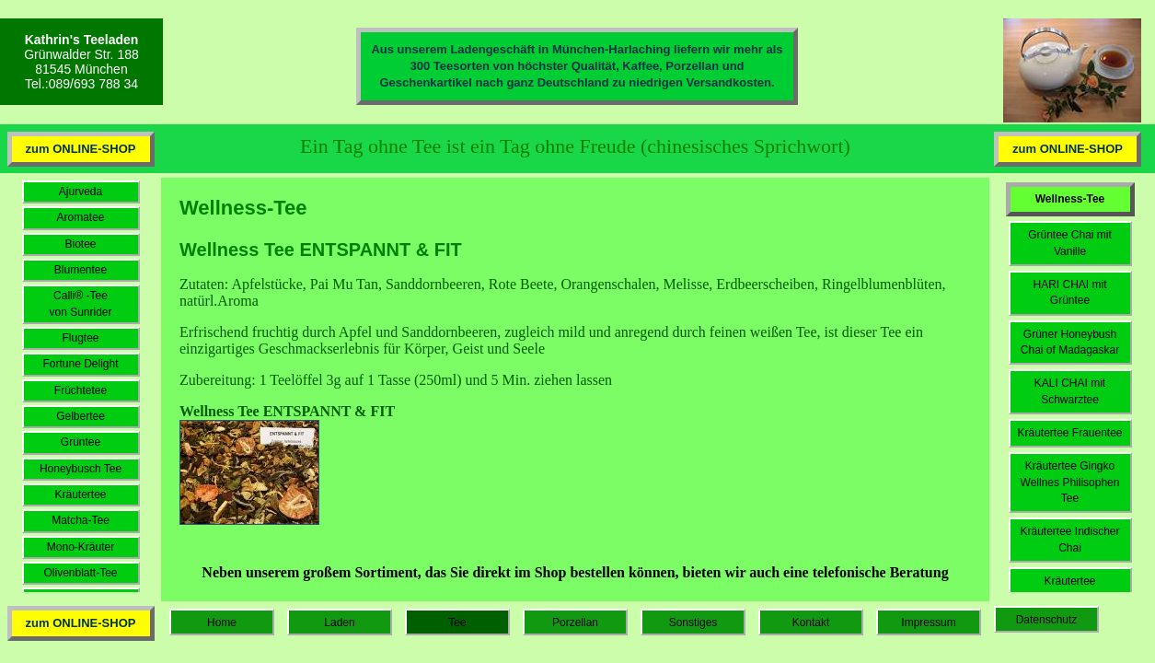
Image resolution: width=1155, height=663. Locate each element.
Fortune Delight (80, 363)
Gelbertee (80, 416)
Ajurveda (80, 191)
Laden (339, 622)
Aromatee (80, 217)
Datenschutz (1047, 619)
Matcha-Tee (81, 520)
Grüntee (80, 442)
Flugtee (80, 338)
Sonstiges (693, 622)
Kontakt (811, 622)
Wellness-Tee (1070, 198)
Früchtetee (80, 390)
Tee (457, 622)
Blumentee (80, 269)
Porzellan (575, 622)
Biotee (80, 244)
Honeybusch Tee (80, 468)
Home (222, 622)
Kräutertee (80, 494)
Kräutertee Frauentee (1069, 432)
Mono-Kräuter (80, 547)
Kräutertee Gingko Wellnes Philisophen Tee (1070, 482)
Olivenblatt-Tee (80, 572)
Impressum (928, 622)
